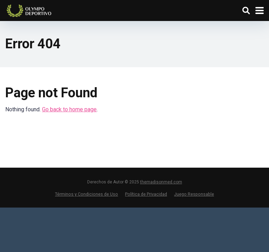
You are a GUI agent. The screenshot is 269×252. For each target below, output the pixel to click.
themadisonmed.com (161, 182)
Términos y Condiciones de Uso (86, 194)
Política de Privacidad (146, 194)
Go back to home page (69, 109)
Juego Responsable (194, 194)
